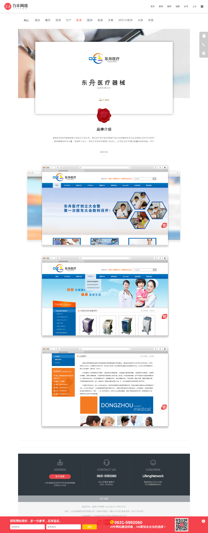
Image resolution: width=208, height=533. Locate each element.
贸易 (58, 20)
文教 (110, 20)
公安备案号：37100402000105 (94, 516)
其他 (151, 20)
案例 (169, 6)
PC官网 (104, 100)
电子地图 (60, 476)
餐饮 (48, 20)
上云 (194, 6)
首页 (153, 6)
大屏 (140, 20)
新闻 (161, 6)
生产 (68, 20)
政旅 (100, 20)
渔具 (90, 20)
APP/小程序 (125, 20)
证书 (186, 6)
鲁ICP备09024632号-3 (117, 516)
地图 (178, 6)
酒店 (37, 20)
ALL (26, 20)
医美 (79, 20)
